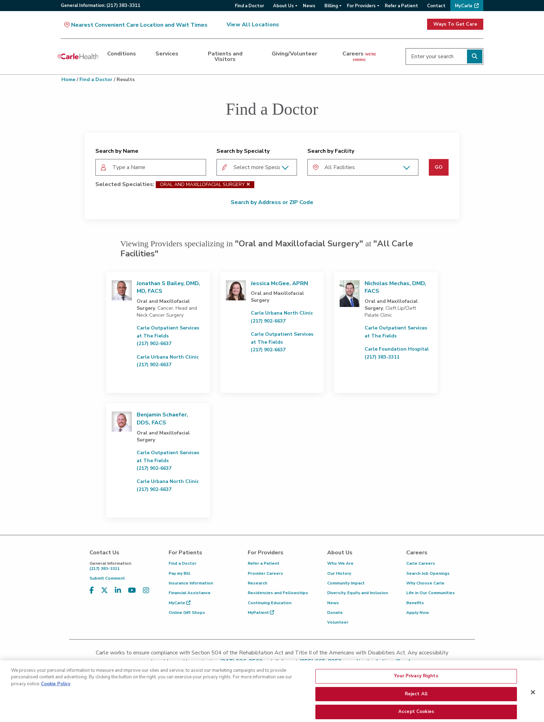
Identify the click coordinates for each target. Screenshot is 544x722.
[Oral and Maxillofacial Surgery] (248, 184)
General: (101, 5)
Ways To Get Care (455, 24)
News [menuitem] (309, 6)
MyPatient (261, 612)
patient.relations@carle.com (388, 661)
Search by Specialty (243, 151)
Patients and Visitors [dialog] (225, 56)
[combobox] (150, 167)
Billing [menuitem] (331, 6)
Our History (339, 573)
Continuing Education (269, 603)
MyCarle (179, 603)
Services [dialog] (166, 54)
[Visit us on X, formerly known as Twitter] (104, 590)
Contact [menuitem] (436, 6)
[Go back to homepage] (77, 56)
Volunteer (337, 622)
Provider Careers (265, 573)
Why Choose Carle (425, 583)
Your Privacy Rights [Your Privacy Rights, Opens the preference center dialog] (416, 689)
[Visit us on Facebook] (92, 590)
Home (68, 79)
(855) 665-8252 (320, 661)
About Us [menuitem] (283, 6)
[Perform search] (474, 56)
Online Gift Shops (187, 612)
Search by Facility (330, 151)
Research (257, 583)
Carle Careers (420, 563)
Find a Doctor (95, 79)
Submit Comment (107, 578)
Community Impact (346, 583)
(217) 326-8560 (241, 661)
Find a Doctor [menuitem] (249, 6)
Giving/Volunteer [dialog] (294, 54)
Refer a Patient (263, 563)
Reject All (416, 707)
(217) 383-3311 (124, 566)
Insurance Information (191, 583)
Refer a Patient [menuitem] (401, 6)
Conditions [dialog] (121, 54)
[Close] (533, 705)
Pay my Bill (179, 573)
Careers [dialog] (359, 56)
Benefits (415, 603)
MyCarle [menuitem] (464, 6)
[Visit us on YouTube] (132, 590)
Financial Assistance (190, 593)
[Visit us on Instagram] (146, 590)
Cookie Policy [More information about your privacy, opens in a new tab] (55, 697)
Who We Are (340, 563)
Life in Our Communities (430, 593)
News (333, 603)
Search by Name (116, 151)
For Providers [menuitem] (361, 6)
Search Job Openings (428, 573)
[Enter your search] (444, 56)
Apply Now (417, 612)
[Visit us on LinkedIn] (118, 590)
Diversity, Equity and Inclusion (357, 593)
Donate (335, 612)
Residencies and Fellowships (278, 593)
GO (439, 167)
